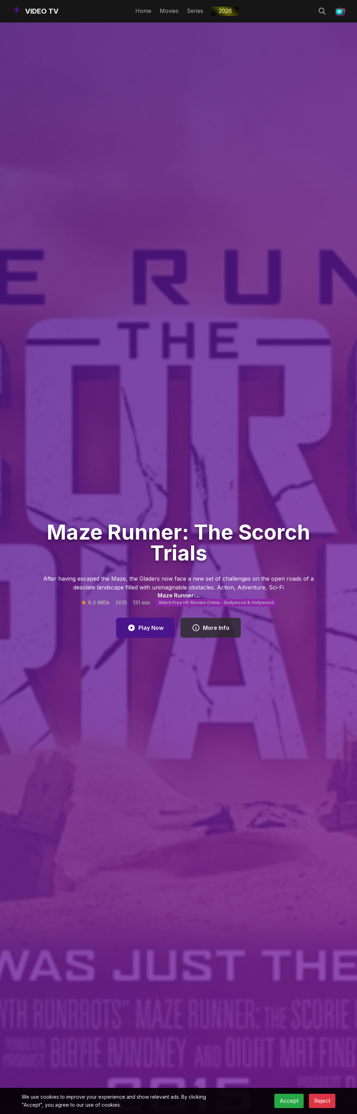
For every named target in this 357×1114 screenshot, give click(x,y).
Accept (289, 1100)
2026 (225, 10)
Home (143, 10)
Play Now (145, 628)
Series (195, 10)
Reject (322, 1100)
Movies (169, 10)
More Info (210, 628)
